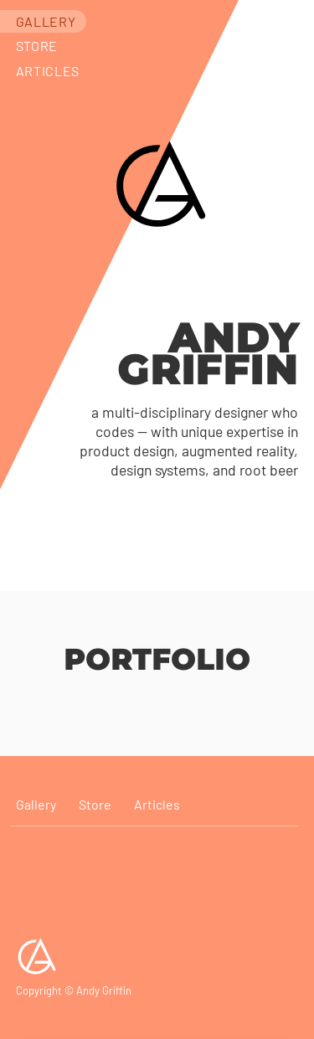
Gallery (45, 21)
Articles (48, 71)
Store (37, 46)
